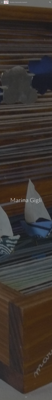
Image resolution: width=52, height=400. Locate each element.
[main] (26, 200)
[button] (2, 2)
